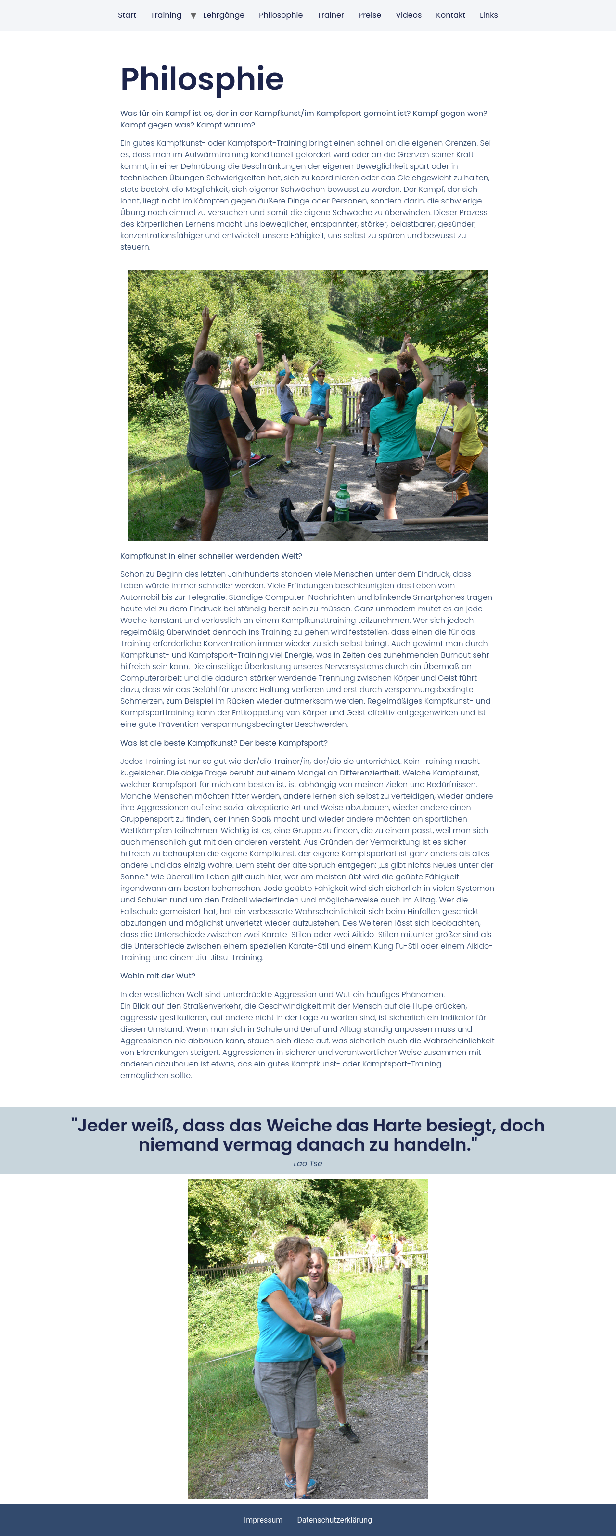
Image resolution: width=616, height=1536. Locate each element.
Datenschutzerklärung (334, 1519)
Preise (370, 15)
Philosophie (281, 15)
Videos (409, 15)
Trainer (330, 15)
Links (489, 15)
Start (127, 15)
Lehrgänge (224, 15)
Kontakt (450, 15)
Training (166, 15)
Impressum (263, 1519)
